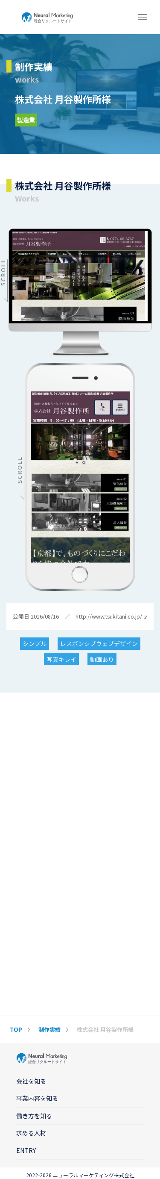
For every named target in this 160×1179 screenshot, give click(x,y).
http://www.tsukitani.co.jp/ (111, 617)
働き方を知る (34, 1115)
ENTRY (26, 1150)
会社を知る (31, 1081)
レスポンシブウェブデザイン (99, 643)
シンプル (35, 643)
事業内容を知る (37, 1098)
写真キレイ (61, 659)
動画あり (102, 659)
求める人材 (31, 1133)
